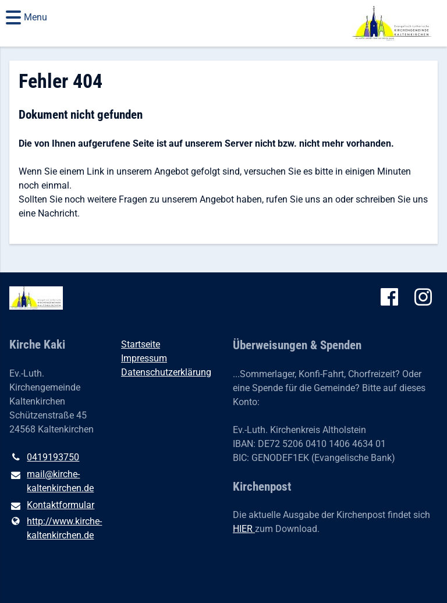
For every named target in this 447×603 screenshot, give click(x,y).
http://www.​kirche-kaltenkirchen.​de (55, 528)
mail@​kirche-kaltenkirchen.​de (51, 482)
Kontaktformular (51, 505)
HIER (244, 528)
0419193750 (44, 457)
